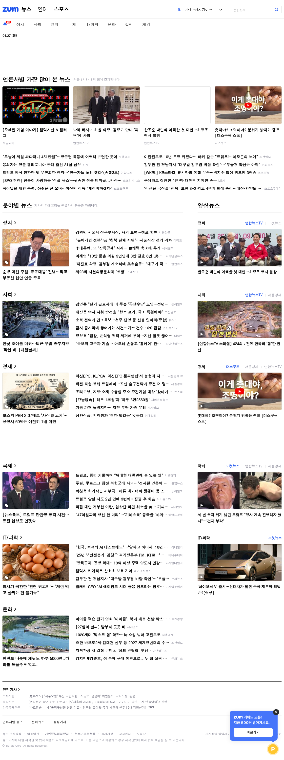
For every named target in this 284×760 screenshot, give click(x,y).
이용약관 (33, 734)
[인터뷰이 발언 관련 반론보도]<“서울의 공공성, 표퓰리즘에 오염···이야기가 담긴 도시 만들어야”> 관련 (97, 702)
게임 (146, 24)
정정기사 (9, 689)
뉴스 (26, 9)
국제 (72, 24)
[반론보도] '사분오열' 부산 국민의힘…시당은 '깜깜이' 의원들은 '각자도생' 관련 (81, 696)
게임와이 (8, 143)
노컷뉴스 (275, 222)
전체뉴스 (38, 722)
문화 (112, 24)
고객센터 (125, 734)
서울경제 (275, 294)
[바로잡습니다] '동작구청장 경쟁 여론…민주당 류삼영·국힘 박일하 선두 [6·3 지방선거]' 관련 (91, 707)
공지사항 (107, 734)
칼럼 (129, 24)
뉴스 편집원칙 (11, 734)
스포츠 (61, 9)
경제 (55, 24)
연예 (43, 9)
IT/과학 (91, 24)
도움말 (141, 734)
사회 (37, 24)
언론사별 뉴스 (12, 722)
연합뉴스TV (80, 143)
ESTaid (9, 745)
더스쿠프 (221, 143)
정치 (20, 24)
